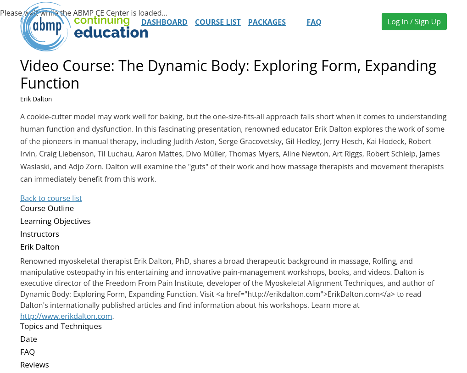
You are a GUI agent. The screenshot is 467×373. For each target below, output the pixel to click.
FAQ (314, 22)
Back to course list (51, 198)
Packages (267, 22)
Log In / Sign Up (414, 22)
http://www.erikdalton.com (66, 316)
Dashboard (164, 22)
